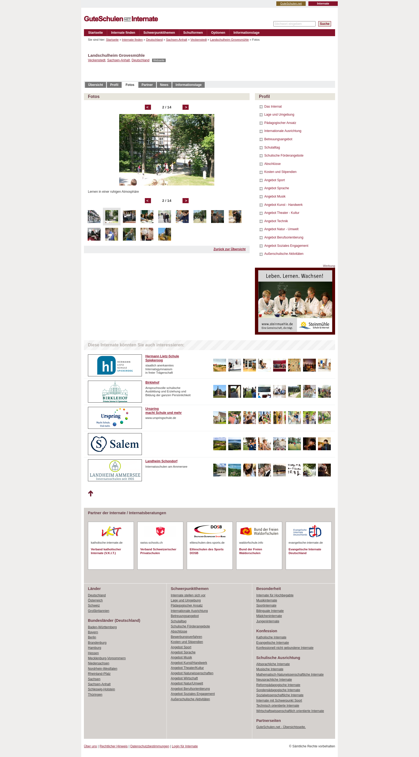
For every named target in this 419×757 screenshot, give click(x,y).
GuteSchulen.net (291, 3)
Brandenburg (97, 643)
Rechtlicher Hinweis (114, 746)
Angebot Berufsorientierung (283, 237)
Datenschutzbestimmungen (149, 746)
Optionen (218, 33)
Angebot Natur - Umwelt (281, 229)
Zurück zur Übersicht (230, 249)
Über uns (90, 746)
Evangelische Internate (272, 643)
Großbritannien (98, 611)
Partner (147, 85)
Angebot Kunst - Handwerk (283, 205)
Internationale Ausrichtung (282, 131)
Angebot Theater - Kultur (281, 213)
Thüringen (95, 695)
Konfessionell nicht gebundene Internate (284, 648)
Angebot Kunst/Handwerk (189, 663)
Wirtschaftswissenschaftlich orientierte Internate (290, 711)
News (164, 85)
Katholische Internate (271, 637)
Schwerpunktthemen (159, 33)
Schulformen (193, 33)
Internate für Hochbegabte (274, 595)
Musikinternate (266, 600)
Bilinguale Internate (270, 611)
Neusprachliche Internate (274, 680)
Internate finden (123, 33)
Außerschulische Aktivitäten (284, 254)
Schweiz (94, 605)
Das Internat (273, 106)
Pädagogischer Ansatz (280, 123)
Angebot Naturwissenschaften (192, 673)
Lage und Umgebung (279, 114)
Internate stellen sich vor (188, 595)
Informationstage (246, 33)
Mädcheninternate (269, 616)
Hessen (93, 653)
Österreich (95, 600)
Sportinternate (266, 605)
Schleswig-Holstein (101, 689)
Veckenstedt (199, 39)
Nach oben (90, 493)
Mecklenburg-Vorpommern (107, 658)
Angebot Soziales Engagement (286, 246)
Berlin (92, 637)
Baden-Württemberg (102, 627)
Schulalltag (272, 147)
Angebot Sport (274, 180)
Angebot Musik (274, 196)
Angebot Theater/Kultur (187, 668)
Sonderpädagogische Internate (278, 690)
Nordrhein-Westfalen (102, 669)
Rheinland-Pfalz (99, 674)
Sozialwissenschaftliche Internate (280, 695)
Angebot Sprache (276, 188)
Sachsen (94, 679)
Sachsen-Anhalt (176, 39)
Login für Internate (185, 746)
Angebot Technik (276, 221)
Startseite (95, 33)
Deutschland (154, 39)
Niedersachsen (98, 663)
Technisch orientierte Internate (277, 705)
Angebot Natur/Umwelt (187, 683)
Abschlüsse (272, 164)
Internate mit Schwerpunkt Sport (279, 700)
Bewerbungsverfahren (186, 637)
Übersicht (95, 85)
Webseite (158, 60)
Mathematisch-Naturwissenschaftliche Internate (290, 674)
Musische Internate (269, 669)
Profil (114, 85)
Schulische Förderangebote (284, 155)
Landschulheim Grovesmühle (229, 39)
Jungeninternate (267, 621)
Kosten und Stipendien (280, 172)
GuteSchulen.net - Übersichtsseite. (281, 727)
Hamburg (94, 648)
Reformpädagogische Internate (278, 685)
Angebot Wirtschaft (184, 678)
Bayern (93, 632)
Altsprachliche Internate (273, 664)
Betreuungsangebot (278, 139)
